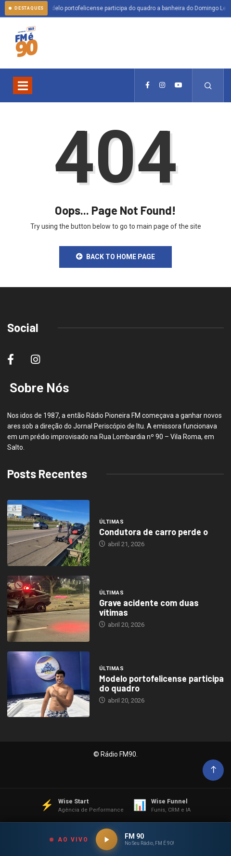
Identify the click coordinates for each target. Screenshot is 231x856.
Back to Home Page (115, 257)
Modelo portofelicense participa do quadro (161, 683)
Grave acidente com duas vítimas (149, 607)
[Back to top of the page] (213, 769)
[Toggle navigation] (22, 85)
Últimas (111, 522)
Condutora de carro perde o (153, 531)
